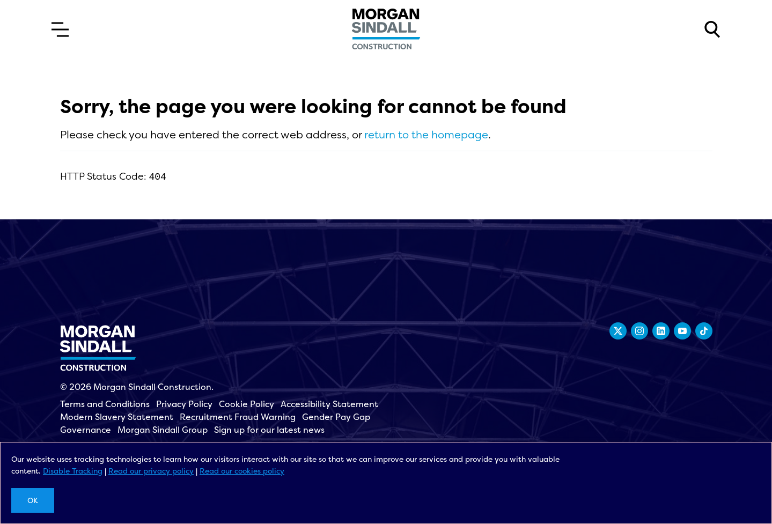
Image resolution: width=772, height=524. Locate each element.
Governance (85, 430)
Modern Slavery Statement (116, 417)
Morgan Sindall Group (162, 430)
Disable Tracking (72, 471)
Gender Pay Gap (336, 417)
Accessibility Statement (329, 404)
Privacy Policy (184, 404)
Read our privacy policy (151, 471)
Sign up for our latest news (269, 430)
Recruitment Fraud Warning (238, 417)
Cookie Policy (246, 404)
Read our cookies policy (242, 471)
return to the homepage (426, 134)
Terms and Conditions (105, 404)
